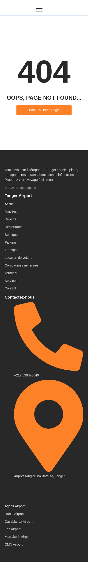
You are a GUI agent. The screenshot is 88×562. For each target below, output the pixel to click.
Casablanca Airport (18, 521)
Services (11, 281)
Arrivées (11, 211)
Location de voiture (18, 257)
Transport (12, 250)
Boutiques (12, 235)
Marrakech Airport (18, 537)
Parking (10, 242)
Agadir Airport (15, 506)
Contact (10, 288)
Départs (10, 219)
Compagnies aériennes (21, 265)
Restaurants (13, 227)
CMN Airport (14, 544)
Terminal (11, 273)
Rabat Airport (14, 514)
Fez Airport (13, 529)
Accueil (10, 204)
